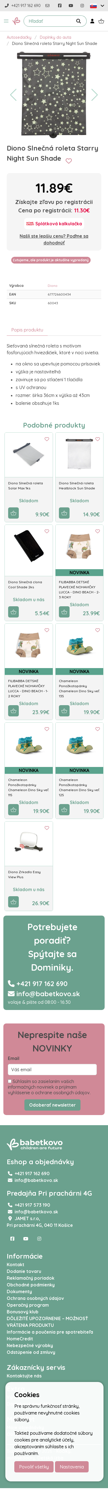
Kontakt (15, 1264)
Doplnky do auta (55, 37)
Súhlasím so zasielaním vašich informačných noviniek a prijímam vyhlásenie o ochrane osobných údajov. (49, 1087)
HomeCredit (20, 1338)
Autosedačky (19, 37)
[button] (6, 21)
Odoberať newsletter (52, 1105)
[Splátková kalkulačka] (54, 223)
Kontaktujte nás (24, 1376)
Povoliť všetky (34, 1467)
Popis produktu (27, 330)
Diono (53, 285)
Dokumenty (19, 1291)
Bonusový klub (22, 1312)
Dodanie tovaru (24, 1271)
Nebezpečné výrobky (30, 1345)
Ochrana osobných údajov (35, 1298)
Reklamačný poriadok (30, 1278)
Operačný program (28, 1305)
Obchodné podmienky (31, 1285)
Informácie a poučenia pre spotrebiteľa (50, 1332)
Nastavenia (72, 1467)
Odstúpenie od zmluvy (31, 1352)
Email (13, 1058)
